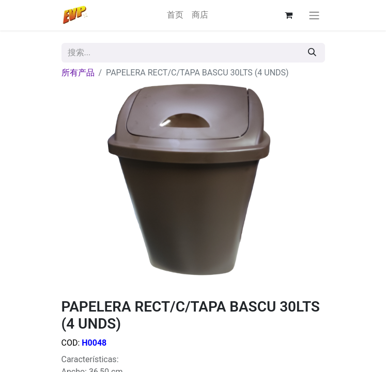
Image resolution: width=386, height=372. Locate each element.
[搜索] (312, 53)
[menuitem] (175, 15)
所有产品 (78, 73)
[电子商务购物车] (289, 15)
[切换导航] (314, 15)
